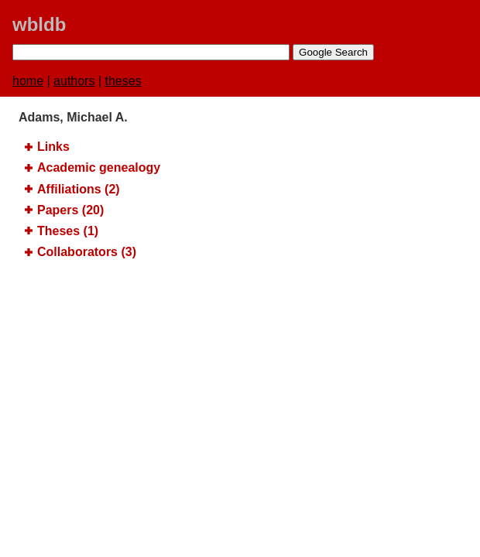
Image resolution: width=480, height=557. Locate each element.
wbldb (39, 24)
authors (73, 80)
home (27, 80)
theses (123, 80)
